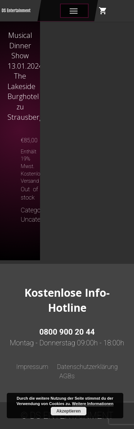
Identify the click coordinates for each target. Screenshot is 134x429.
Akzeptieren (68, 411)
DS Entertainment (16, 10)
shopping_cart (103, 10)
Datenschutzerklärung (87, 366)
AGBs (67, 376)
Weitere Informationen (93, 403)
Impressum (32, 366)
